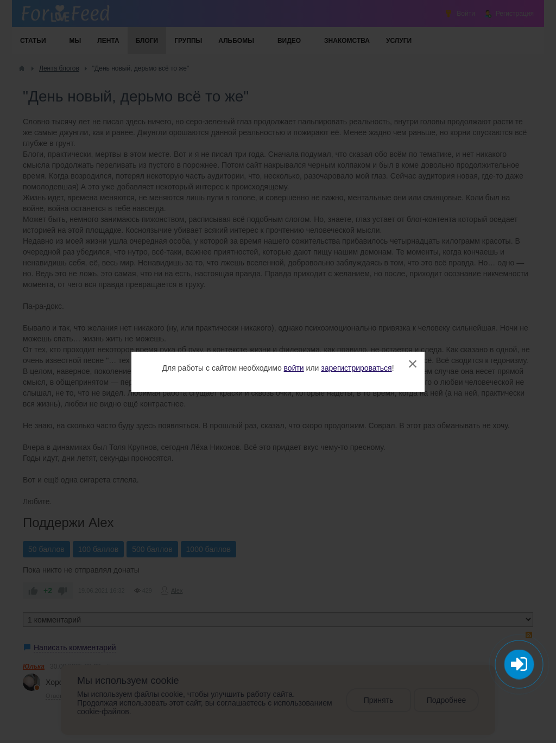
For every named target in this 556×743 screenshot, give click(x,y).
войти (294, 368)
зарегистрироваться (356, 368)
